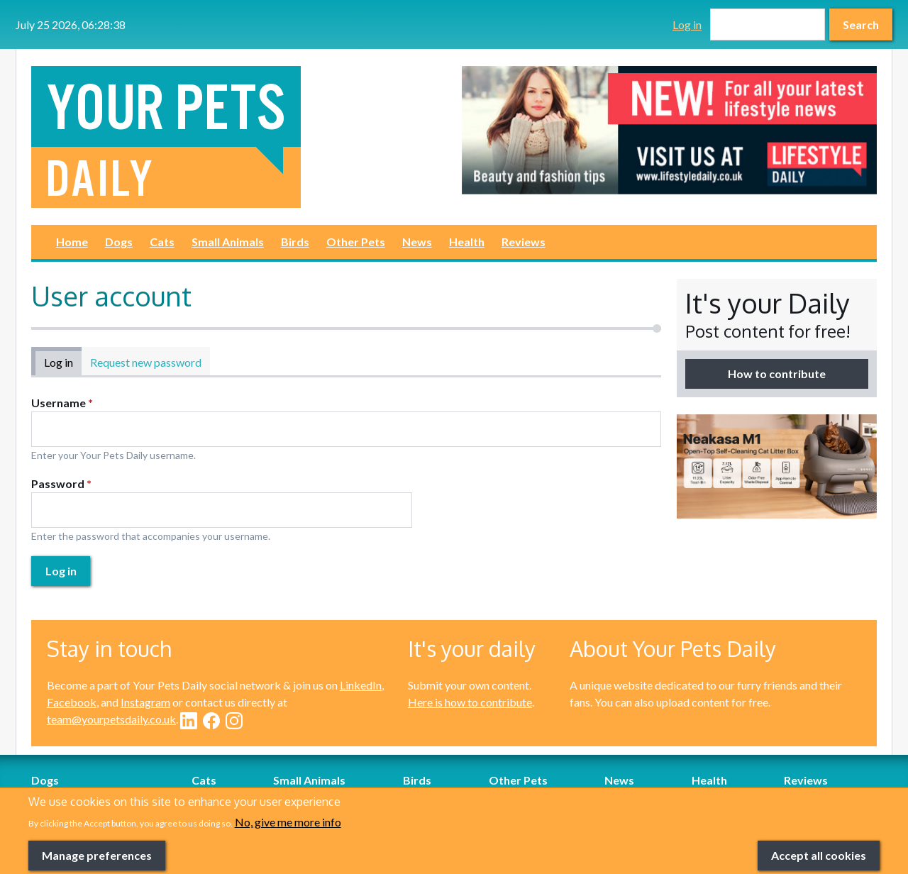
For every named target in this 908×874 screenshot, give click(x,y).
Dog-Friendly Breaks (82, 797)
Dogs (119, 241)
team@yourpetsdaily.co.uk (111, 719)
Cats (162, 241)
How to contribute (777, 373)
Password (61, 483)
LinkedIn (361, 685)
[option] (669, 130)
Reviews (524, 241)
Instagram (145, 702)
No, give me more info (288, 841)
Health (467, 241)
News (417, 241)
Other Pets (355, 241)
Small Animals (228, 241)
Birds (295, 241)
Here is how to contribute (470, 702)
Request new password (145, 362)
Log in (687, 24)
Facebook (71, 702)
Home (72, 241)
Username (62, 402)
